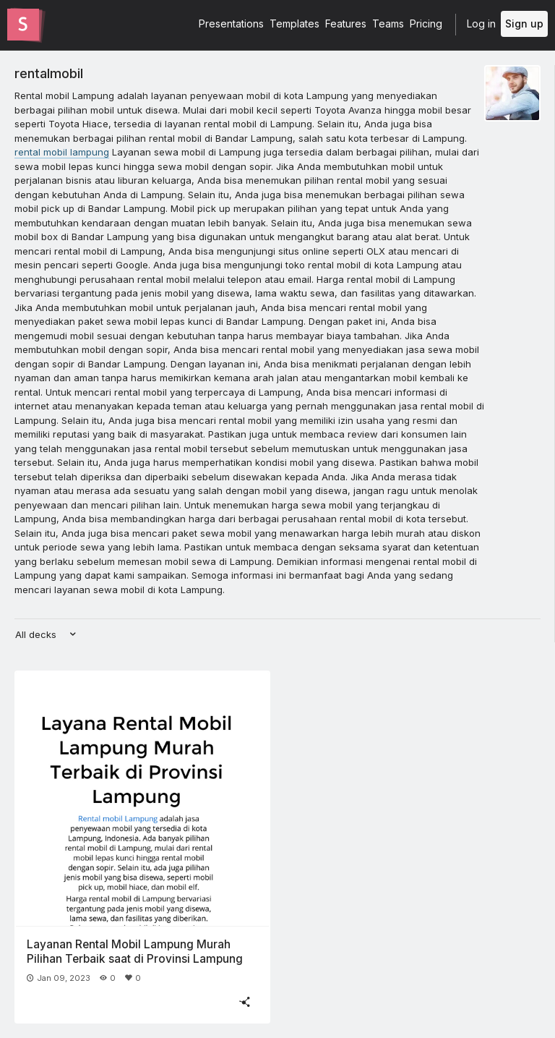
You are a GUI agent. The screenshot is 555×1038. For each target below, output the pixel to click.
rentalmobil (48, 73)
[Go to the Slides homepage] (23, 25)
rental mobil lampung (61, 152)
